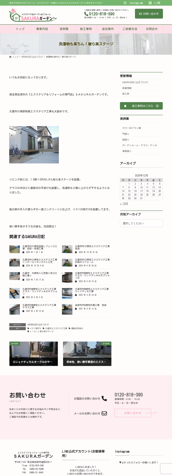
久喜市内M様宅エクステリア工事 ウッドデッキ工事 (93, 290)
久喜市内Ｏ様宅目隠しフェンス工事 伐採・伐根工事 (39, 247)
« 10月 (124, 203)
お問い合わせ (149, 13)
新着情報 (127, 88)
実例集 (124, 118)
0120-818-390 (129, 394)
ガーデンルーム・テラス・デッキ (139, 145)
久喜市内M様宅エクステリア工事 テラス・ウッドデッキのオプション (40, 291)
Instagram (133, 2)
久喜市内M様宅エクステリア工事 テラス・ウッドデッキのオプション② (93, 275)
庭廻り (125, 140)
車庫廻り (127, 151)
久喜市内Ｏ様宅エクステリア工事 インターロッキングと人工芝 (40, 261)
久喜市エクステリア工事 (56, 328)
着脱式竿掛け (77, 328)
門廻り (125, 134)
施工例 (125, 94)
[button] (141, 106)
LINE (154, 2)
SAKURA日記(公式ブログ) (38, 325)
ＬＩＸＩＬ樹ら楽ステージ (42, 331)
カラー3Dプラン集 (131, 128)
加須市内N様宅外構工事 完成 (90, 305)
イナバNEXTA (35, 328)
